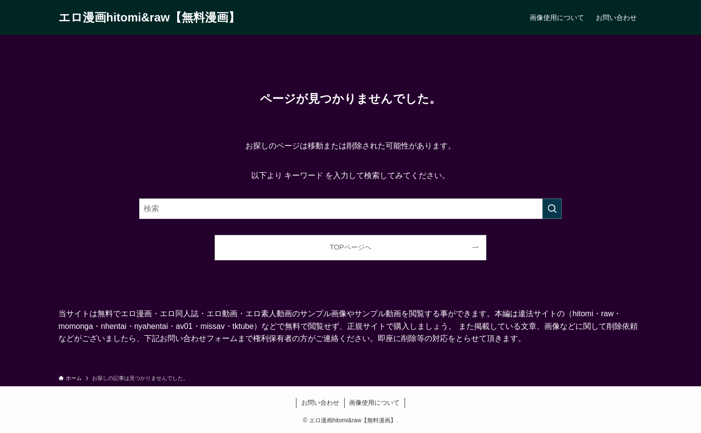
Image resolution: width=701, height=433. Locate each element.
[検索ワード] (350, 208)
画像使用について (374, 402)
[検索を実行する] (552, 208)
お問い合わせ (320, 402)
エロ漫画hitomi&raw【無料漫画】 (149, 17)
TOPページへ (350, 247)
